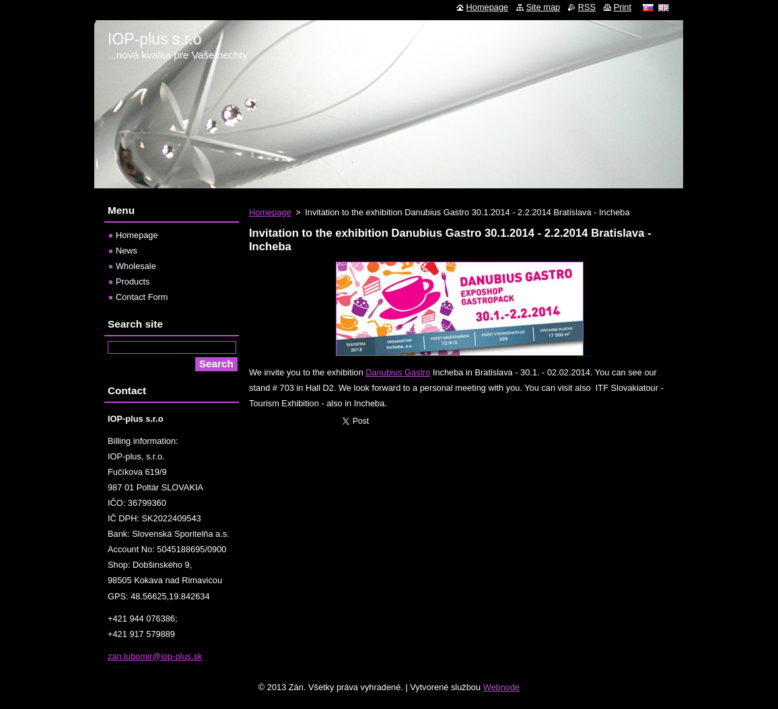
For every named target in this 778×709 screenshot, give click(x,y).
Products (133, 281)
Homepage (270, 212)
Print (622, 7)
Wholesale (136, 266)
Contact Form (142, 297)
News (126, 251)
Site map (543, 7)
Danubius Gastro (397, 372)
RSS (587, 7)
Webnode (501, 687)
